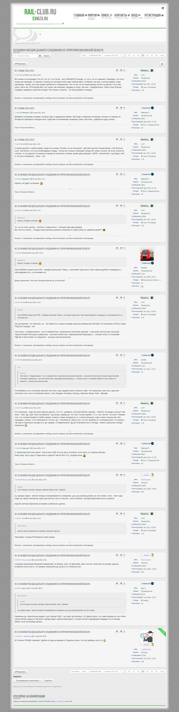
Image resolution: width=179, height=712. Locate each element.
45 (152, 55)
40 (129, 55)
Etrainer (25, 253)
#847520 (18, 588)
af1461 (24, 360)
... (124, 55)
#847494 (18, 302)
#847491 (18, 210)
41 (134, 55)
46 (156, 55)
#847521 (18, 636)
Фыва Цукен (26, 480)
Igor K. (24, 588)
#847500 (18, 360)
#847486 (18, 113)
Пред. (84, 55)
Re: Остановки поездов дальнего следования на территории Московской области (52, 174)
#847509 (18, 480)
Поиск (46, 56)
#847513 (18, 560)
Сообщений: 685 (95, 55)
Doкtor (53, 701)
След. (162, 55)
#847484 (18, 75)
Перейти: (17, 676)
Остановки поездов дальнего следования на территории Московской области (58, 50)
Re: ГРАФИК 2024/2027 (24, 70)
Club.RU (40, 11)
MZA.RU (40, 18)
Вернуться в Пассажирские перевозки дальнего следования (37, 686)
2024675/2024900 (44, 701)
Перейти (48, 680)
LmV (23, 75)
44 (147, 55)
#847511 (18, 518)
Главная (80, 15)
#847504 (18, 448)
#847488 (18, 144)
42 (138, 55)
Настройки (75, 671)
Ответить (20, 64)
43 (143, 55)
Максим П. (26, 113)
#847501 (18, 408)
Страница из (111, 55)
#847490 (18, 179)
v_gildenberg (26, 636)
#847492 (18, 253)
